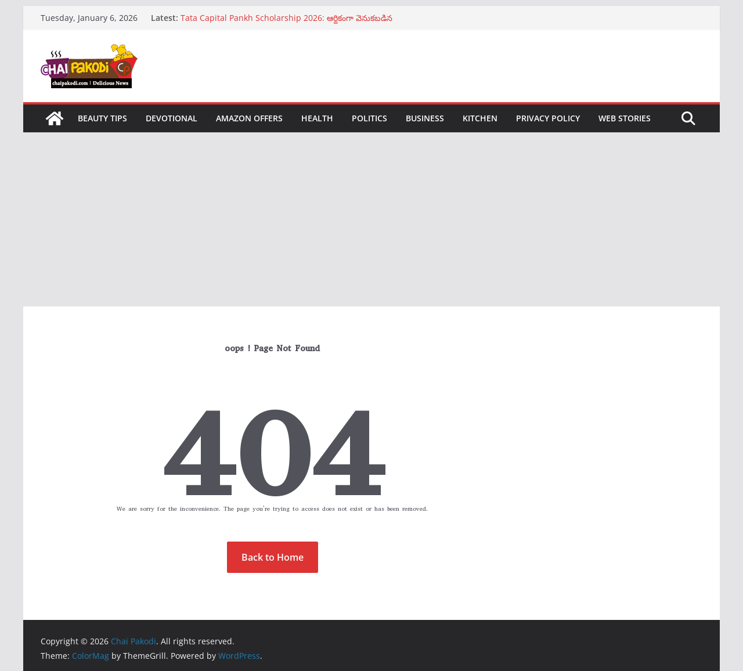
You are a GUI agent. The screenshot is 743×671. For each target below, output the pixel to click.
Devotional (171, 118)
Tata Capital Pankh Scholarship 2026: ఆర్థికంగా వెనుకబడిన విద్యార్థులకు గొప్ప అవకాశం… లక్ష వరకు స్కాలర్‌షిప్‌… (286, 23)
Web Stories (624, 118)
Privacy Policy (548, 118)
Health (317, 118)
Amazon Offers (249, 118)
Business (425, 118)
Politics (369, 118)
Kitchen (480, 118)
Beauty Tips (102, 118)
